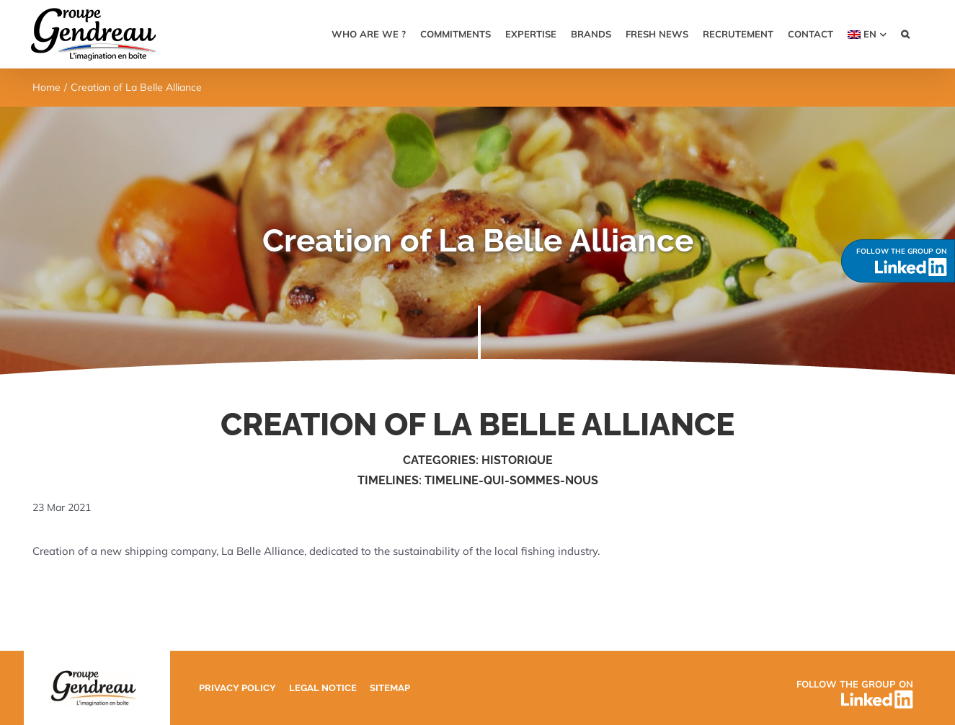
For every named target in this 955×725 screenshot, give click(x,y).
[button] (905, 34)
